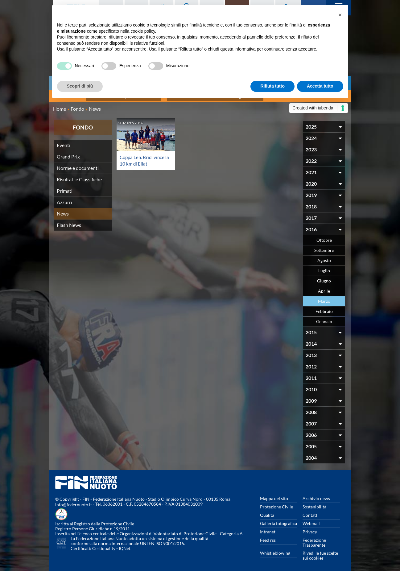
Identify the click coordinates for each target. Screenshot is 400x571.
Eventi (63, 142)
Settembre (324, 246)
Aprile (324, 287)
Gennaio (324, 318)
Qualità (267, 511)
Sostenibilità (314, 503)
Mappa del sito (274, 495)
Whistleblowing (275, 549)
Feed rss (268, 536)
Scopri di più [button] (80, 86)
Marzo (324, 297)
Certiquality (103, 545)
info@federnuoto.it (73, 501)
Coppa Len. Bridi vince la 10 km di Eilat (143, 157)
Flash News (69, 221)
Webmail (311, 520)
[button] (340, 15)
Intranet (267, 528)
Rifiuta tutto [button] (272, 86)
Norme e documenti (78, 164)
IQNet (124, 545)
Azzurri (64, 199)
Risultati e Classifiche (79, 176)
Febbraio (324, 307)
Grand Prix (68, 153)
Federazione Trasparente (314, 539)
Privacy (310, 528)
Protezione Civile (276, 503)
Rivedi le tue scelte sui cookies (320, 552)
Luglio (324, 267)
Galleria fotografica (278, 520)
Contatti (311, 511)
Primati (64, 187)
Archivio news (316, 495)
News (63, 210)
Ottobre (324, 236)
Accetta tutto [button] (320, 86)
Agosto (324, 257)
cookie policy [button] (142, 31)
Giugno (324, 277)
